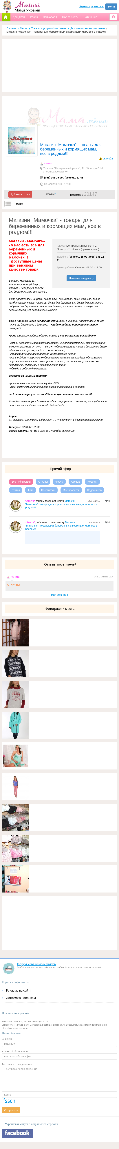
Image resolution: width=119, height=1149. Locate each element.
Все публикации (21, 481)
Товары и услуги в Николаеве (48, 28)
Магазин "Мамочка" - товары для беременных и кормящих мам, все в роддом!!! (61, 504)
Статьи (16, 490)
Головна (11, 28)
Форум (59, 481)
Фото (30, 490)
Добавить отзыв (20, 194)
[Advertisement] (59, 65)
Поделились (94, 490)
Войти (111, 6)
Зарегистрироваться (91, 6)
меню (19, 203)
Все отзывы (59, 595)
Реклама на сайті (18, 990)
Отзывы (43, 481)
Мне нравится (71, 490)
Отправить (11, 1110)
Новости (92, 481)
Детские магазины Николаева (87, 28)
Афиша (75, 481)
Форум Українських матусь (36, 964)
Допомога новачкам (21, 997)
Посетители (48, 490)
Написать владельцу (81, 278)
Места (24, 28)
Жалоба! (108, 158)
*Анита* (48, 163)
